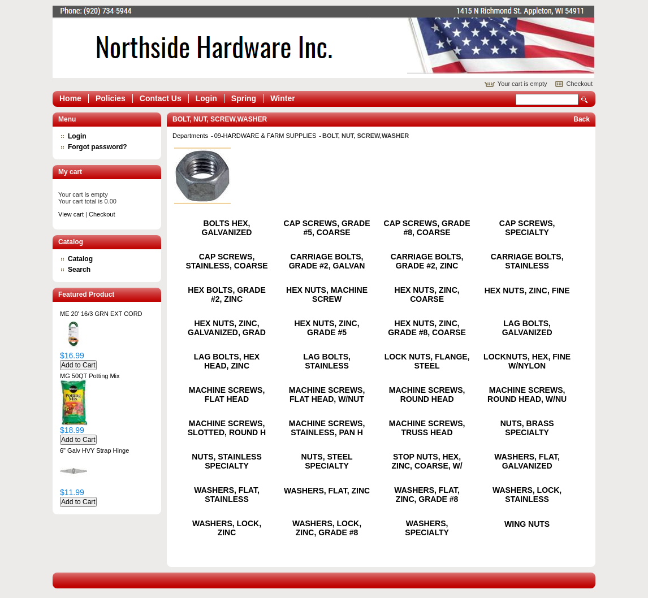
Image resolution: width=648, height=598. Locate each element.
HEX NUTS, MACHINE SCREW (327, 294)
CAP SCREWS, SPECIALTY (527, 228)
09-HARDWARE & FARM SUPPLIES (266, 135)
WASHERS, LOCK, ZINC (226, 528)
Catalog (80, 259)
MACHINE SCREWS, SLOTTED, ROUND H (227, 428)
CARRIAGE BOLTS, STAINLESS (527, 261)
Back (581, 119)
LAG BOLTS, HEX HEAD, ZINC (227, 361)
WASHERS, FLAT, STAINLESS (227, 495)
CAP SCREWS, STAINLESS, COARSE (226, 261)
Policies (111, 98)
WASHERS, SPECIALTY (427, 528)
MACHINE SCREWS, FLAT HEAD (227, 394)
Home (70, 98)
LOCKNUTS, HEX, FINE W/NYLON (527, 361)
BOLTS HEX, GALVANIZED (227, 228)
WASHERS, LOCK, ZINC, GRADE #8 (326, 528)
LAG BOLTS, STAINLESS (327, 361)
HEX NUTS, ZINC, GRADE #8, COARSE (427, 328)
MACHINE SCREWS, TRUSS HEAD (427, 428)
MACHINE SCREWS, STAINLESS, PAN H (327, 428)
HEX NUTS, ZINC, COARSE (427, 294)
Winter (282, 98)
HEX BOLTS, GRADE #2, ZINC (226, 294)
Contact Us (161, 98)
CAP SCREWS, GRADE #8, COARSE (427, 228)
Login (206, 98)
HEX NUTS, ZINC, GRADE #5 (326, 328)
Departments (191, 135)
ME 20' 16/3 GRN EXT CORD (101, 313)
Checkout (580, 83)
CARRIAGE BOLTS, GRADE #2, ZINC (427, 261)
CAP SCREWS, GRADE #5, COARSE (327, 228)
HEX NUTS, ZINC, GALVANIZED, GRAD (227, 328)
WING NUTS (527, 523)
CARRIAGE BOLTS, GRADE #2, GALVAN (327, 261)
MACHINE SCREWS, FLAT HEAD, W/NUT (327, 394)
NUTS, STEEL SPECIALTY (327, 461)
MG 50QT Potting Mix (90, 375)
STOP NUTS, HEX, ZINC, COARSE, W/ (426, 461)
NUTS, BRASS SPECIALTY (527, 428)
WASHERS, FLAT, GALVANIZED (527, 461)
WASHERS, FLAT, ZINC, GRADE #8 (427, 495)
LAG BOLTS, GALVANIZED (527, 328)
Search (584, 100)
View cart (71, 214)
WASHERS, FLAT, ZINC (327, 490)
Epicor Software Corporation (323, 42)
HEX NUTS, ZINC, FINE (527, 290)
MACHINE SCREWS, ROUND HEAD (427, 394)
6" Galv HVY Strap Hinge (94, 450)
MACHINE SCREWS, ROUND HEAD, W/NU (527, 394)
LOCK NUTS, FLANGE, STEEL (427, 361)
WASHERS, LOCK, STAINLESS (527, 495)
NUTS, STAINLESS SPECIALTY (226, 461)
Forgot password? (97, 147)
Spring (243, 98)
